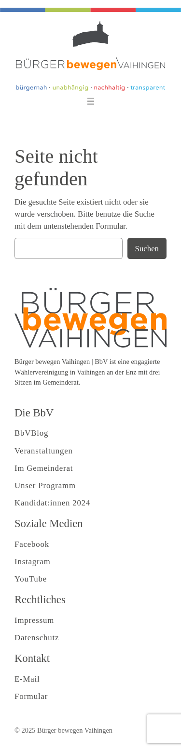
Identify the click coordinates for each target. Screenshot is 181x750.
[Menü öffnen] (91, 101)
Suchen (147, 248)
